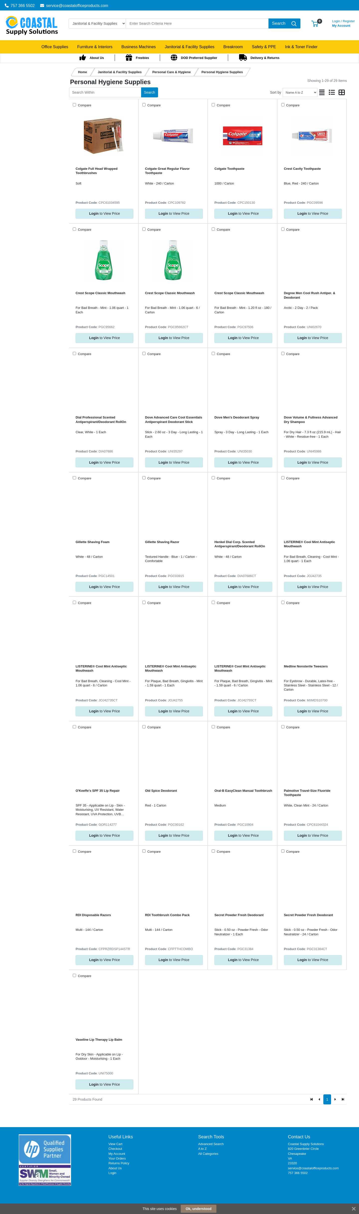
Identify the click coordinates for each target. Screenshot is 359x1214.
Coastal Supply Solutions (306, 1144)
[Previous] (319, 1099)
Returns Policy (118, 1163)
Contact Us (299, 1136)
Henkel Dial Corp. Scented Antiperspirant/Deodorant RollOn (239, 544)
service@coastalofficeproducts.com (74, 5)
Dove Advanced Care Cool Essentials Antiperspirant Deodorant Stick (173, 419)
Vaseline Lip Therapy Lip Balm (99, 1039)
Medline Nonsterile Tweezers (306, 666)
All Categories (208, 1154)
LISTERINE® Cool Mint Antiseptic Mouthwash (309, 544)
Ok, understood (198, 1209)
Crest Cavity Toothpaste (302, 169)
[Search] (197, 23)
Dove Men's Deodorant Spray (236, 417)
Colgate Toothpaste (229, 169)
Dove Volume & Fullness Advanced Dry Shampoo (311, 419)
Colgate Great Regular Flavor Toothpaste (167, 171)
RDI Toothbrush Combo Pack (167, 915)
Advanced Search (211, 1144)
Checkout (115, 1149)
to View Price (104, 213)
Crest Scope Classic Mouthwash (100, 293)
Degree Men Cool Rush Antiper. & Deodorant (309, 295)
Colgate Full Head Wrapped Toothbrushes (96, 171)
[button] (314, 23)
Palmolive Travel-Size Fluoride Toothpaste (307, 793)
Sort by (275, 92)
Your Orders (117, 1158)
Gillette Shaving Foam (92, 542)
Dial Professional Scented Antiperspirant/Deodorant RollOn (101, 419)
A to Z (202, 1149)
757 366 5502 (20, 5)
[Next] (335, 1099)
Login (112, 1173)
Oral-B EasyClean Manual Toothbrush (243, 791)
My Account (343, 22)
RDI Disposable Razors (93, 915)
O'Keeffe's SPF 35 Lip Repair (98, 791)
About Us (115, 1168)
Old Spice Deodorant (161, 791)
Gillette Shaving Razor (162, 542)
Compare (84, 105)
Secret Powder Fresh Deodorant (239, 915)
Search (149, 92)
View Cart (115, 1144)
